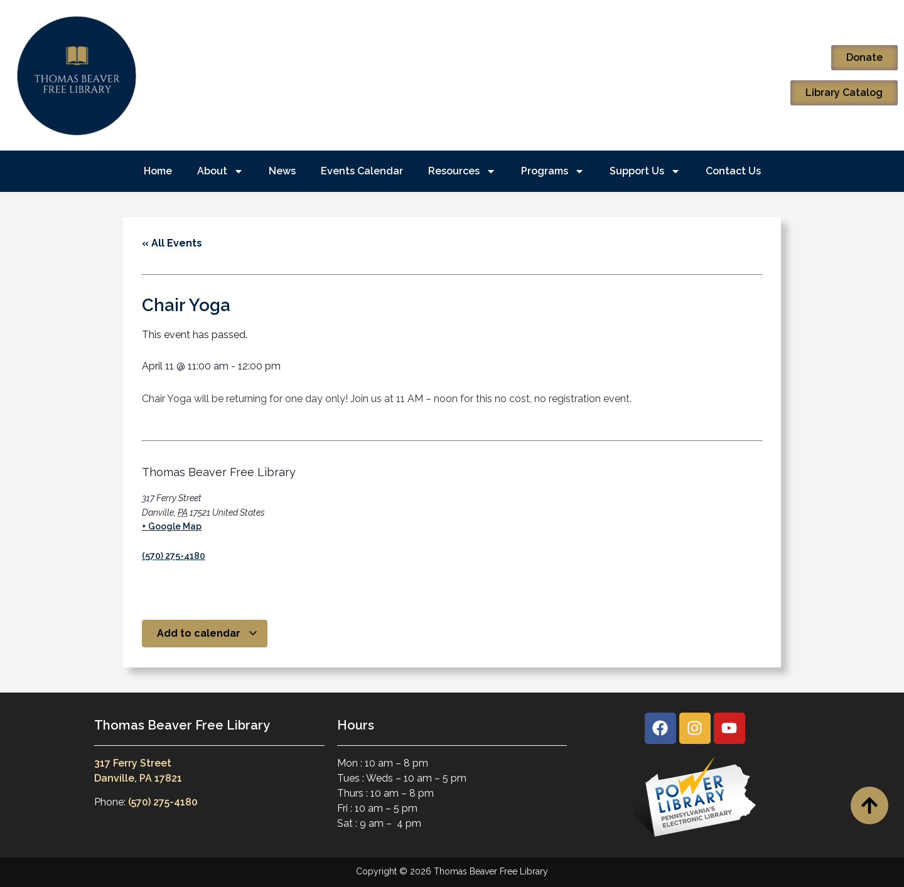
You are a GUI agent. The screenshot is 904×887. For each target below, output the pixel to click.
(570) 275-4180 (173, 556)
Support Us (645, 171)
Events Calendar (362, 171)
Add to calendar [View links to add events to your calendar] (207, 633)
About (220, 171)
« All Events (172, 243)
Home (158, 171)
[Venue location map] (415, 514)
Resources (462, 171)
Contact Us (733, 171)
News (282, 171)
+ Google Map (172, 526)
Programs (552, 171)
